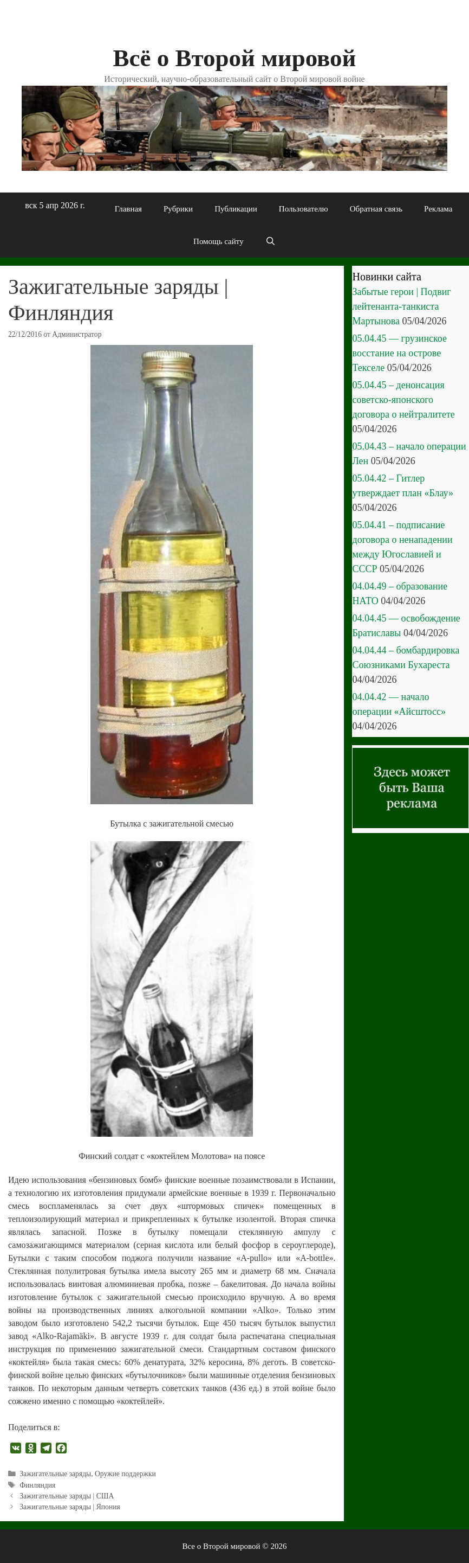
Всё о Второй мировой (234, 58)
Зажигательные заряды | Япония (69, 1507)
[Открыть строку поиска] (270, 241)
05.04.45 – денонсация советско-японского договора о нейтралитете (404, 400)
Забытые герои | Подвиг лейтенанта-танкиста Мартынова (402, 306)
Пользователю (303, 208)
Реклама (438, 208)
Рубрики (178, 208)
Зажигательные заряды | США (66, 1496)
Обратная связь (376, 208)
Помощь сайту (218, 241)
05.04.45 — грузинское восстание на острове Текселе (400, 353)
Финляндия (37, 1485)
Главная (128, 208)
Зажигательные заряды (55, 1474)
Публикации (235, 208)
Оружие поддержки (125, 1474)
